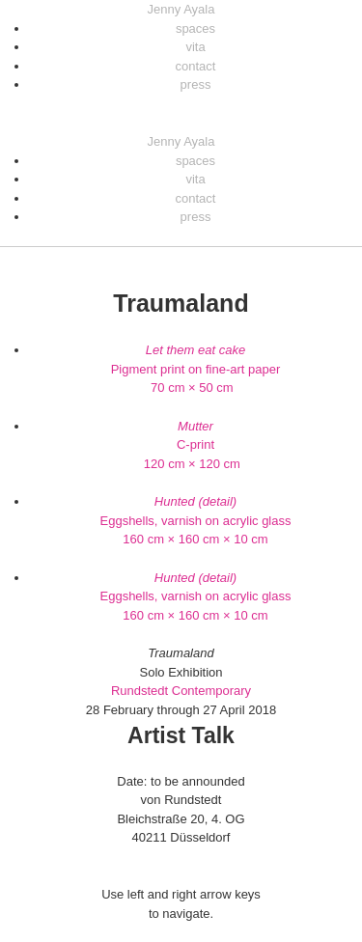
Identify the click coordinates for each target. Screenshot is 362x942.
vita (195, 47)
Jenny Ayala (181, 141)
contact (196, 66)
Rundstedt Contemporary (181, 690)
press (196, 84)
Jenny (181, 9)
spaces (195, 28)
